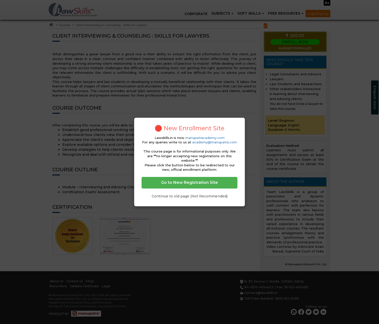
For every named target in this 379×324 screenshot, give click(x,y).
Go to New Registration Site (189, 182)
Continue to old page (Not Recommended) (190, 196)
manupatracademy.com (205, 138)
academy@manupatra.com (214, 142)
